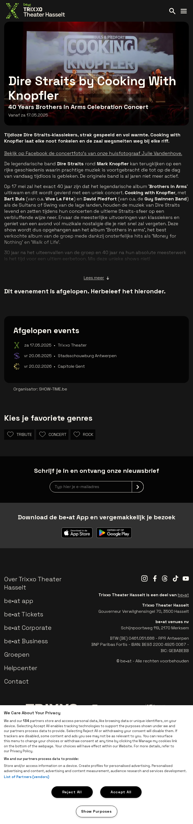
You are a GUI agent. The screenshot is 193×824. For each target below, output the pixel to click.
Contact (16, 681)
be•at (183, 595)
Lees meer (96, 278)
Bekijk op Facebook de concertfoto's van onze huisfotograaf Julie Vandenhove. (93, 153)
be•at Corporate (28, 628)
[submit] (138, 486)
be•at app (18, 601)
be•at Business (26, 641)
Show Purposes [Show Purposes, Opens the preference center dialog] (96, 811)
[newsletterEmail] (97, 486)
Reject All (72, 792)
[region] (96, 764)
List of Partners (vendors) (26, 777)
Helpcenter (20, 668)
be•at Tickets (23, 614)
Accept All (121, 792)
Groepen (16, 654)
